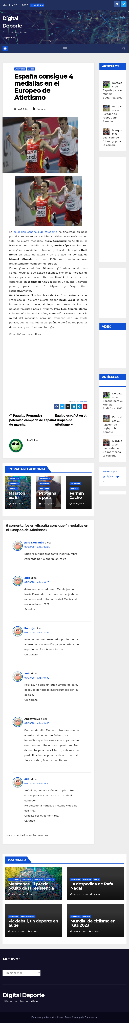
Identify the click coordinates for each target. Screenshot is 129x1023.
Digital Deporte (24, 995)
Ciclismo (75, 917)
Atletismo (20, 69)
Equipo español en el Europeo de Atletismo (71, 420)
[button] (123, 48)
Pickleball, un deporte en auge (33, 923)
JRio (27, 577)
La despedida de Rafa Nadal (91, 886)
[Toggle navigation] (65, 48)
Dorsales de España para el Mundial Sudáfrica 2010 (113, 90)
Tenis (96, 880)
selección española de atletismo (35, 231)
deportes (14, 484)
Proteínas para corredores (47, 499)
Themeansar (91, 1017)
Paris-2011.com (81, 402)
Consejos (14, 479)
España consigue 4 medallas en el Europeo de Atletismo (43, 86)
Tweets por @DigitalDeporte (113, 476)
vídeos (31, 69)
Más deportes (28, 917)
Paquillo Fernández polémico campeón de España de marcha (32, 420)
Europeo (41, 109)
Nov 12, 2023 (18, 931)
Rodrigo (29, 628)
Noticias (13, 489)
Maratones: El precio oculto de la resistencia (31, 886)
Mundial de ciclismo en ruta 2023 (93, 923)
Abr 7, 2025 (18, 894)
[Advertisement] (116, 208)
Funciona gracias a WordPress (47, 1017)
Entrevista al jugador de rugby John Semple (112, 114)
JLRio (34, 440)
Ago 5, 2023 (80, 931)
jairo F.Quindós (34, 542)
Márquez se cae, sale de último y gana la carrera (112, 138)
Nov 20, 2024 (81, 894)
